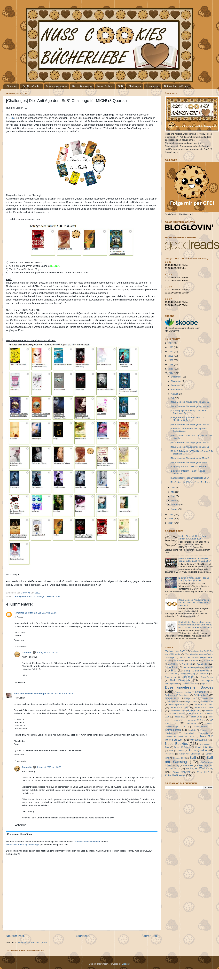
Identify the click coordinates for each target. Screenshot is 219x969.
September (176, 389)
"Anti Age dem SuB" (23, 596)
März (174, 500)
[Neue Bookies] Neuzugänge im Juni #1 (190, 447)
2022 (171, 351)
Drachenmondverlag (183, 692)
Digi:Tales (205, 684)
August (175, 394)
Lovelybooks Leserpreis (196, 733)
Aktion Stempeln (191, 667)
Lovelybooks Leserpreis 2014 (179, 736)
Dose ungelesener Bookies (189, 687)
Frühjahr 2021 (190, 701)
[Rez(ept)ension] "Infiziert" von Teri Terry (190, 482)
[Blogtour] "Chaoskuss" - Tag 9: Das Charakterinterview (193, 579)
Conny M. (27, 652)
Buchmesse (171, 677)
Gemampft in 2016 (179, 707)
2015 (171, 518)
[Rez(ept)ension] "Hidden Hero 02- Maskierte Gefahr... (187, 418)
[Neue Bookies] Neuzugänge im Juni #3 (190, 424)
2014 (171, 523)
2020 (171, 360)
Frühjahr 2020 (174, 701)
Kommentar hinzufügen (19, 834)
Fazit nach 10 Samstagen (177, 695)
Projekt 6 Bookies (204, 747)
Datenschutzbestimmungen (87, 841)
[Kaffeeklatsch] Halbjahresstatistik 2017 (190, 478)
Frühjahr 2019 (207, 698)
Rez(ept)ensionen (82, 86)
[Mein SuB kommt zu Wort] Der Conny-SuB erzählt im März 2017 (194, 559)
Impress (191, 723)
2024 (171, 343)
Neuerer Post (15, 936)
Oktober (175, 385)
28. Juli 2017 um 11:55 (45, 613)
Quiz (171, 751)
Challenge (39, 596)
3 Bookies (193, 660)
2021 (171, 356)
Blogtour (204, 673)
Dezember (176, 377)
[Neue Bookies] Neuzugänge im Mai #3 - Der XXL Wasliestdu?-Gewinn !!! (193, 602)
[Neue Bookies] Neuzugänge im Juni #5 (190, 402)
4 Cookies (187, 664)
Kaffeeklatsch (173, 729)
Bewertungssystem (56, 86)
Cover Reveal (207, 677)
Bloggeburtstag (188, 674)
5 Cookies (171, 667)
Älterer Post (149, 936)
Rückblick (169, 754)
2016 (171, 514)
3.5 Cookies (173, 664)
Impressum (152, 86)
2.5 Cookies (179, 660)
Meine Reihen (104, 86)
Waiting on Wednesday (199, 768)
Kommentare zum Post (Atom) (32, 942)
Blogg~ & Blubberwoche (196, 670)
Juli (173, 398)
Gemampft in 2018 (177, 711)
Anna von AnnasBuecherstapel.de (32, 693)
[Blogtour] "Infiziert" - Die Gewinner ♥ (188, 466)
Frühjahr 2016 (172, 698)
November (176, 381)
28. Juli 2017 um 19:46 (62, 693)
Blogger (125, 964)
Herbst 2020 (179, 717)
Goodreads (208, 711)
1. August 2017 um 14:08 (49, 767)
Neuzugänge (205, 744)
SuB (120, 86)
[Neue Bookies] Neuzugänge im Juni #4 (190, 406)
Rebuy (180, 751)
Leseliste (50, 596)
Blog (173, 670)
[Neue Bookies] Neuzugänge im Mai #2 (190, 458)
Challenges (134, 86)
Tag (177, 765)
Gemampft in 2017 (203, 707)
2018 (171, 369)
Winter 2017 (203, 772)
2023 (171, 347)
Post (167, 747)
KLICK (10, 118)
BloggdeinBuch (171, 674)
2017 (171, 373)
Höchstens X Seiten (196, 720)
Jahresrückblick (201, 727)
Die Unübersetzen (190, 684)
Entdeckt (200, 691)
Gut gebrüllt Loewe (176, 714)
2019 (171, 364)
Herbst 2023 (178, 720)
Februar (175, 504)
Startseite (12, 86)
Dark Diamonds (180, 680)
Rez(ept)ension (198, 750)
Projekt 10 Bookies (182, 747)
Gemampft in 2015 (203, 704)
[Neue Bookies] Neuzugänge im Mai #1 (190, 462)
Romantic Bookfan (23, 613)
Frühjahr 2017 (190, 698)
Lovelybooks (170, 733)
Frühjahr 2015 (201, 695)
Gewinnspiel (193, 710)
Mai (173, 492)
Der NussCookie (31, 86)
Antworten (19, 640)
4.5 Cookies (203, 664)
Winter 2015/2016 (181, 772)
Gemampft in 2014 (178, 704)
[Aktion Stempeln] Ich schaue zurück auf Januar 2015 (192, 537)
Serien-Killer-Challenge (189, 754)
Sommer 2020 (179, 758)
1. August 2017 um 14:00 (49, 652)
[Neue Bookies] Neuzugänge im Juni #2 (190, 442)
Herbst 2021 (195, 716)
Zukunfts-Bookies (175, 775)
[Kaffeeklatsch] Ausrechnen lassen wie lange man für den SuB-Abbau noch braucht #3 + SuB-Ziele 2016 (195, 625)
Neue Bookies (176, 744)
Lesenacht (205, 730)
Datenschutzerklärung (176, 86)
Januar (174, 509)
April (173, 496)
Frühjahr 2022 (207, 701)
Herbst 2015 (195, 713)
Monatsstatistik (198, 739)
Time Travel (188, 765)
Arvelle (209, 667)
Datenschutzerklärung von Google (22, 844)
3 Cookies (208, 660)
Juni (173, 487)
